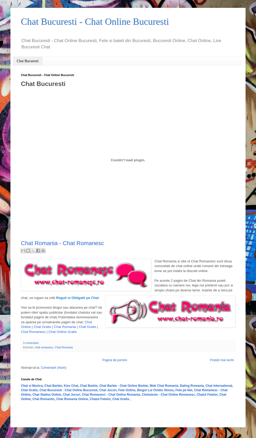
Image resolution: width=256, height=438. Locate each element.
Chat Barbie (53, 386)
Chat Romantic (43, 399)
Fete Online (126, 390)
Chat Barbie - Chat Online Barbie (123, 386)
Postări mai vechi (222, 360)
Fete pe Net (183, 390)
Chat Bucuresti (28, 61)
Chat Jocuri (108, 390)
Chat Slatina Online (46, 394)
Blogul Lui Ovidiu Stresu (155, 390)
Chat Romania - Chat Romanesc (62, 243)
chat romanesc (44, 347)
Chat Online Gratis (62, 332)
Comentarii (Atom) (53, 368)
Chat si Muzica (32, 386)
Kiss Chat (71, 386)
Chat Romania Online (72, 399)
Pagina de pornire (114, 360)
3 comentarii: (31, 342)
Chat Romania (65, 327)
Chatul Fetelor (207, 394)
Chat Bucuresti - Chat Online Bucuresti (68, 390)
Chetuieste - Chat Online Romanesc (168, 394)
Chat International (219, 386)
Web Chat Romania (164, 386)
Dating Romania (192, 386)
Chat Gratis (42, 327)
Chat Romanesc (33, 332)
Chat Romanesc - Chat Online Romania (111, 394)
